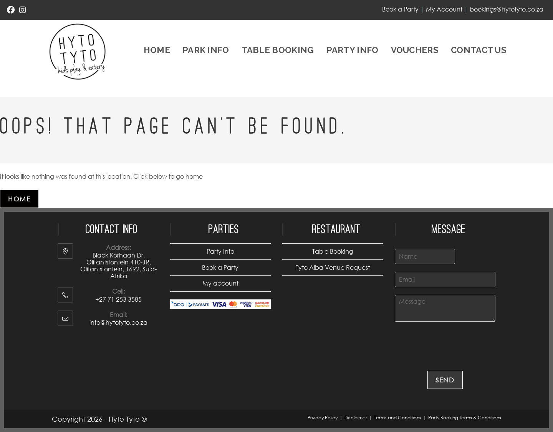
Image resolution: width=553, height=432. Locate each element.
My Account (444, 9)
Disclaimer (355, 417)
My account (220, 283)
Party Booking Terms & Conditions (464, 417)
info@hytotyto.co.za (118, 322)
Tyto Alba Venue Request (333, 267)
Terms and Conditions (397, 417)
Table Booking (332, 251)
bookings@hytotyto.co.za (506, 9)
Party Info (220, 251)
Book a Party (400, 9)
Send (445, 380)
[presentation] (453, 358)
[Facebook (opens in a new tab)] (12, 10)
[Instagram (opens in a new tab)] (22, 10)
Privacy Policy (323, 417)
